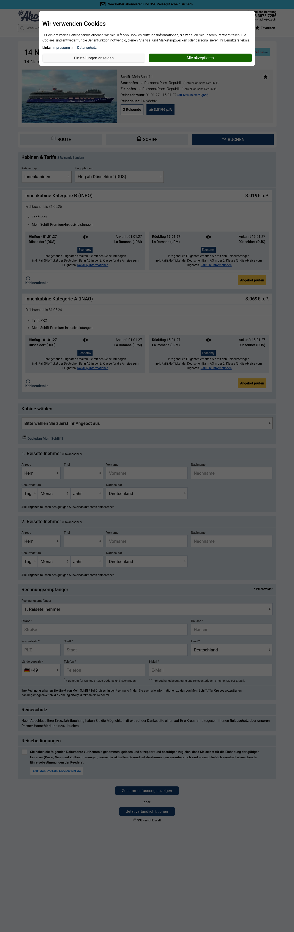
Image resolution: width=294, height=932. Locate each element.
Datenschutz (87, 48)
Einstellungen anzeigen (94, 58)
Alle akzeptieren (200, 58)
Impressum (61, 48)
